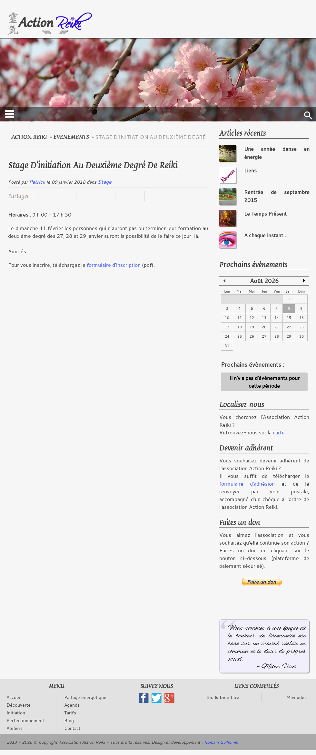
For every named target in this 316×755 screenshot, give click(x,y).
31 (227, 346)
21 (276, 327)
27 (264, 336)
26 (252, 336)
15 (289, 317)
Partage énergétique (85, 697)
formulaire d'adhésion (247, 483)
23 (301, 327)
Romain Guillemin (221, 742)
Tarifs (70, 713)
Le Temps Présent (265, 213)
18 (239, 327)
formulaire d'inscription (114, 264)
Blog (69, 720)
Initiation (15, 713)
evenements (71, 137)
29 (289, 336)
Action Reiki (29, 137)
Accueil (14, 697)
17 (227, 327)
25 (239, 336)
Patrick (37, 181)
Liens (250, 170)
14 (276, 317)
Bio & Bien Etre (222, 697)
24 (227, 336)
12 (252, 317)
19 (252, 327)
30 (301, 336)
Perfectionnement (25, 720)
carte (279, 432)
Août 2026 (264, 281)
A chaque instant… (265, 235)
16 (301, 317)
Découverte (18, 705)
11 (239, 317)
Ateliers (14, 728)
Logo (49, 23)
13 (264, 317)
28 (276, 336)
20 (264, 327)
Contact (72, 728)
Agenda (72, 705)
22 (289, 327)
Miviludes (296, 697)
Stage (105, 181)
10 (227, 317)
